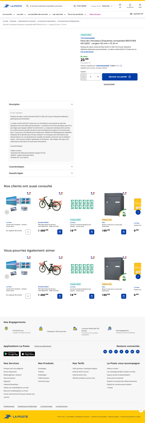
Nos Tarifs (78, 363)
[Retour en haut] (141, 410)
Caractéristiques (41, 166)
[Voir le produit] (28, 232)
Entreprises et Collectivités (27, 406)
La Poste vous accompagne (123, 363)
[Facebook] (127, 351)
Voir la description (87, 52)
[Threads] (138, 351)
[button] (130, 6)
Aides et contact (112, 368)
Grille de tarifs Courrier (80, 372)
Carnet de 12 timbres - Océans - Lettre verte (16, 225)
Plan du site (61, 417)
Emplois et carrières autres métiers (119, 384)
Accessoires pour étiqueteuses (68, 21)
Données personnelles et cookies (130, 417)
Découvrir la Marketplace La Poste (16, 391)
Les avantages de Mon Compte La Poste (121, 372)
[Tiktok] (121, 351)
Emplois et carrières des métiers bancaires (122, 381)
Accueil (5, 21)
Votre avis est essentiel (115, 378)
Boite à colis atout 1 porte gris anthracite (112, 225)
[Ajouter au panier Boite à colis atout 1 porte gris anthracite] (123, 232)
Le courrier (7, 14)
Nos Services (11, 363)
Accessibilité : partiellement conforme (77, 417)
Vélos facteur (95, 14)
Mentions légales (113, 417)
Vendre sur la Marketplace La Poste (16, 388)
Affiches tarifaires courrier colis (83, 378)
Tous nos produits (75, 14)
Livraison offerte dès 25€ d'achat (90, 329)
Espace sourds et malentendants (118, 375)
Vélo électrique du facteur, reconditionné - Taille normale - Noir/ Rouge (48, 226)
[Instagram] (110, 351)
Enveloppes (42, 368)
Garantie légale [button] (109, 84)
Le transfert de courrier (38, 14)
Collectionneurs (43, 378)
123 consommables (88, 38)
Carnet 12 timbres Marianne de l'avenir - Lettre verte (80, 225)
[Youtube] (132, 351)
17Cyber (110, 388)
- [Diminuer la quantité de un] (83, 76)
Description (41, 104)
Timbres (41, 372)
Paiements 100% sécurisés (56, 331)
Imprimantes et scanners (27, 21)
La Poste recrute (61, 406)
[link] (16, 416)
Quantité (83, 72)
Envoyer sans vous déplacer (13, 368)
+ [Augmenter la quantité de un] (98, 76)
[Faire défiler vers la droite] (138, 212)
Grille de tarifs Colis (79, 375)
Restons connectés (128, 346)
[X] (116, 351)
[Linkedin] (105, 351)
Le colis (20, 14)
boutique (13, 21)
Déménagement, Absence (12, 375)
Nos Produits (46, 363)
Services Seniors (9, 378)
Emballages (42, 375)
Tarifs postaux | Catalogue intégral (84, 368)
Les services (58, 14)
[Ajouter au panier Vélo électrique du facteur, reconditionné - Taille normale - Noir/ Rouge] (60, 232)
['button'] (13, 6)
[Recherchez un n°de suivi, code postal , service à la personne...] (45, 6)
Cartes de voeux (43, 381)
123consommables (102, 66)
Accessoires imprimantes (47, 21)
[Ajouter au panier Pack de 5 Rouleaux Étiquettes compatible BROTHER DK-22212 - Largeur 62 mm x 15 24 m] (120, 77)
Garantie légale (41, 173)
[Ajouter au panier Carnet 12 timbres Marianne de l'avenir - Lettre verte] (91, 232)
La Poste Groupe (46, 406)
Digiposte (7, 381)
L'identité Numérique (11, 384)
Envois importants (10, 372)
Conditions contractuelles (99, 417)
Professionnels (9, 406)
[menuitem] (136, 14)
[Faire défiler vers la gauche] (7, 212)
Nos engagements (122, 330)
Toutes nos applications (42, 346)
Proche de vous (18, 330)
